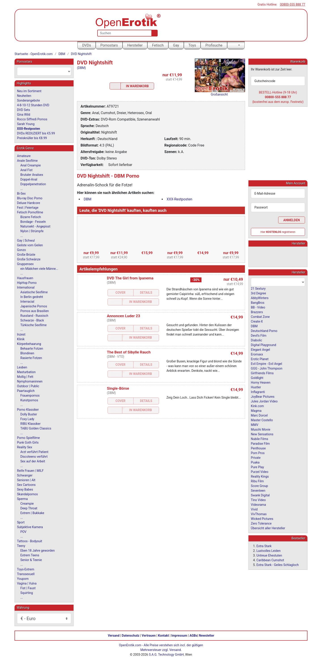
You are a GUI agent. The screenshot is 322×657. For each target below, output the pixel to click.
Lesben (22, 367)
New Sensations (262, 434)
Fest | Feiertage (27, 207)
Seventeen (258, 490)
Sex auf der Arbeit (32, 461)
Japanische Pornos (33, 306)
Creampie (27, 503)
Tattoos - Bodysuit (29, 541)
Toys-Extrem (25, 569)
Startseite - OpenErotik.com (34, 54)
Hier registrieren (278, 231)
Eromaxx (257, 354)
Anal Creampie (30, 165)
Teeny (21, 546)
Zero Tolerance (261, 523)
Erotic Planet (260, 359)
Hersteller (135, 45)
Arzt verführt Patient (34, 452)
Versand (113, 635)
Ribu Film (257, 481)
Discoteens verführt (34, 456)
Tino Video (258, 500)
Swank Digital (260, 495)
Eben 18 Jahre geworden (37, 550)
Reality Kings (260, 476)
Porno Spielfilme (28, 438)
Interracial (27, 301)
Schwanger (24, 475)
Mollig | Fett (25, 376)
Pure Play (257, 467)
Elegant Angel (260, 349)
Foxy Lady (27, 419)
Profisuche (213, 45)
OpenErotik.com (130, 645)
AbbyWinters (260, 298)
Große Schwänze (28, 259)
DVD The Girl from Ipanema (130, 278)
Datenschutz (131, 635)
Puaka (255, 462)
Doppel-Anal (28, 179)
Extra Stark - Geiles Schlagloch (277, 564)
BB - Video (258, 307)
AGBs (193, 635)
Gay (176, 45)
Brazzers (257, 312)
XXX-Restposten (179, 199)
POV (23, 532)
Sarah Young (25, 124)
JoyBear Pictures (262, 396)
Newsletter (206, 635)
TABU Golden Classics (35, 428)
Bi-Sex (21, 193)
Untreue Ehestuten (269, 555)
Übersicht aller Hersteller (268, 528)
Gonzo (21, 250)
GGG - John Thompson (266, 368)
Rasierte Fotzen (31, 358)
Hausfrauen (25, 278)
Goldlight (257, 377)
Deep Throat (28, 508)
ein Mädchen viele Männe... (39, 268)
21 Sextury (258, 288)
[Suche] (153, 33)
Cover (121, 292)
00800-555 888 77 (292, 4)
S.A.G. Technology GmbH (166, 654)
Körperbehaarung (29, 344)
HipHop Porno (27, 283)
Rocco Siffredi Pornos (32, 119)
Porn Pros (258, 453)
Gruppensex (25, 264)
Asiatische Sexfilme (34, 292)
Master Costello (262, 420)
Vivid (254, 509)
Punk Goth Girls (27, 442)
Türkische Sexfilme (33, 325)
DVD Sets (23, 110)
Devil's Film (259, 335)
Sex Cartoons (26, 485)
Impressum (179, 635)
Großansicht (219, 94)
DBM (61, 54)
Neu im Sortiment (29, 91)
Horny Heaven (260, 382)
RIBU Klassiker (30, 423)
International (25, 287)
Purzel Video (259, 471)
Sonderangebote (28, 100)
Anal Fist (26, 170)
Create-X (257, 321)
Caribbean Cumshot (270, 560)
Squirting (26, 593)
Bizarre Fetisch (30, 217)
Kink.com (257, 406)
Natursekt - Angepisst (35, 226)
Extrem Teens (29, 555)
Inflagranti (258, 391)
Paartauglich (26, 391)
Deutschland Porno (264, 330)
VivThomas (259, 514)
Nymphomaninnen (29, 381)
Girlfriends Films (262, 373)
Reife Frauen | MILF (30, 470)
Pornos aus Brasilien (34, 311)
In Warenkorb (137, 86)
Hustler (256, 387)
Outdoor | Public (28, 386)
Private (256, 457)
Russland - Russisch (34, 315)
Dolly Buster (28, 414)
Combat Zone (260, 316)
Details (146, 292)
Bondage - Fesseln (33, 221)
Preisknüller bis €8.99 (32, 138)
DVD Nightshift (81, 54)
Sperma (22, 499)
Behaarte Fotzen (31, 348)
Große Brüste (26, 254)
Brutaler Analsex (31, 174)
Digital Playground (263, 345)
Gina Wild (23, 114)
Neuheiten (24, 96)
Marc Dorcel (259, 415)
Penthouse (258, 448)
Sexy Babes (25, 489)
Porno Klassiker (28, 409)
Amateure (24, 156)
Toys (192, 45)
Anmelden (291, 220)
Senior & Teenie (31, 560)
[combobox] (44, 71)
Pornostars (109, 45)
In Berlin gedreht (31, 297)
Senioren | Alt (26, 480)
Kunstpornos (29, 400)
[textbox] (44, 71)
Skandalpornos (27, 494)
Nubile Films (259, 438)
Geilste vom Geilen (30, 245)
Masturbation (26, 372)
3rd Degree (258, 293)
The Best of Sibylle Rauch (128, 352)
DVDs (86, 45)
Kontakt (163, 635)
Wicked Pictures (262, 518)
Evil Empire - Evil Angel (266, 363)
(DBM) (81, 68)
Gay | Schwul (26, 240)
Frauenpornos (30, 395)
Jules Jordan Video (264, 401)
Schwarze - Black (32, 320)
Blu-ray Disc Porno (29, 198)
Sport (21, 522)
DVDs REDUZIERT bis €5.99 (36, 133)
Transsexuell (25, 574)
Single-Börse (118, 388)
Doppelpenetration (33, 184)
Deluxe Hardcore (28, 203)
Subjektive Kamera (30, 527)
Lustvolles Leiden (268, 550)
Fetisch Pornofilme (30, 212)
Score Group (259, 485)
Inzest (21, 334)
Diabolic (256, 340)
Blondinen (27, 353)
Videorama (258, 504)
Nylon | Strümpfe (32, 231)
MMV (254, 424)
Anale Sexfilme (27, 160)
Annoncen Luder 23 (123, 316)
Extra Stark (263, 546)
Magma (256, 410)
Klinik (21, 339)
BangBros (257, 302)
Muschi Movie (260, 429)
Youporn (23, 578)
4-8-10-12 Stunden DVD (33, 105)
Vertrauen (149, 635)
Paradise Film (260, 443)
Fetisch (158, 45)
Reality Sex (24, 447)
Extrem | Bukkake (32, 513)
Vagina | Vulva (26, 583)
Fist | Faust (28, 588)
